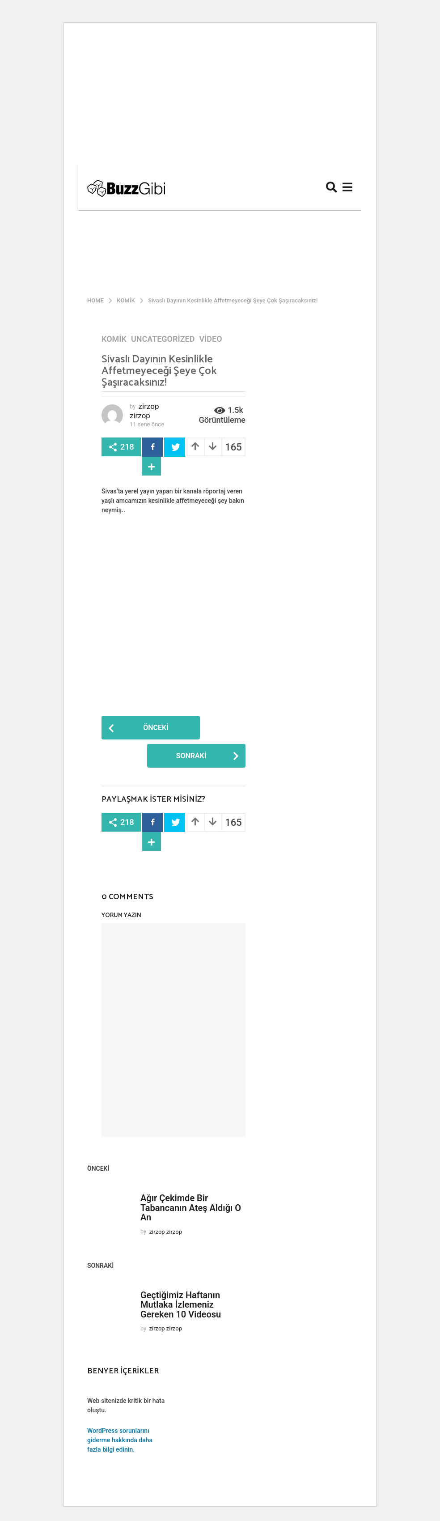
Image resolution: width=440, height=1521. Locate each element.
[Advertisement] (220, 97)
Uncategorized (163, 339)
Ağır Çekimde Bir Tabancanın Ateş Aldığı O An (190, 1208)
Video (210, 339)
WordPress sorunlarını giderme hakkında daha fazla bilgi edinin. (119, 1440)
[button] (331, 187)
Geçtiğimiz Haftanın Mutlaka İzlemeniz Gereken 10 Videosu (180, 1305)
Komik (114, 339)
